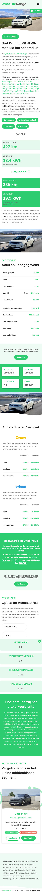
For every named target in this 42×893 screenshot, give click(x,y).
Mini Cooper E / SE (18, 84)
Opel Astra (12, 89)
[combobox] (14, 627)
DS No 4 (9, 86)
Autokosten (21, 357)
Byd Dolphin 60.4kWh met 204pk (15, 54)
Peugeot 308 (24, 86)
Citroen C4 (29, 84)
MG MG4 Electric (23, 91)
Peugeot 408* (11, 82)
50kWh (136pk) (26, 818)
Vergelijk (36, 10)
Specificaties (28, 838)
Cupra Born (34, 91)
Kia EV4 (16, 86)
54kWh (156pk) (15, 818)
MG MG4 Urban (11, 91)
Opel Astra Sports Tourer (25, 89)
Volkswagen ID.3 (23, 82)
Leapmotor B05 (7, 93)
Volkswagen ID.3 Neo (21, 93)
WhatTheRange (8, 891)
